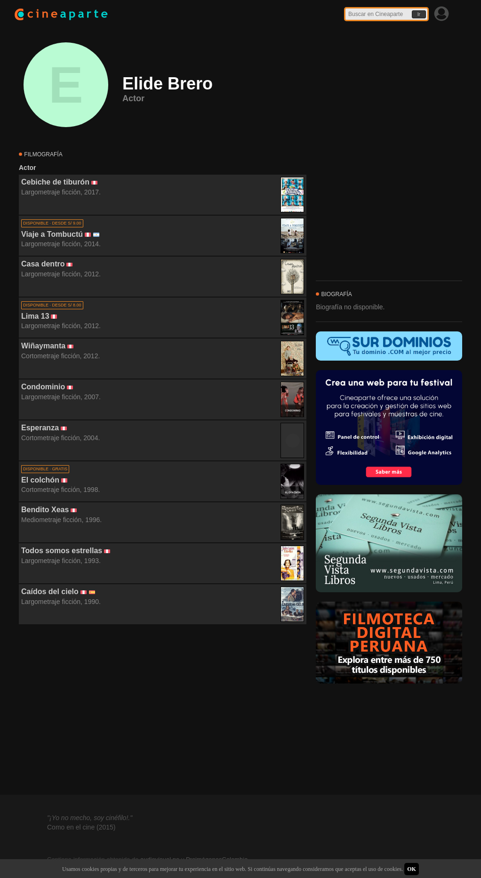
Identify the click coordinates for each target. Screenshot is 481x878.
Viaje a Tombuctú (52, 234)
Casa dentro (42, 264)
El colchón (40, 480)
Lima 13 (35, 316)
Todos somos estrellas (61, 551)
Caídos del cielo (50, 592)
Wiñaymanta (43, 346)
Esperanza (40, 428)
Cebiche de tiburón (55, 182)
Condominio (43, 387)
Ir (418, 14)
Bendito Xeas (45, 510)
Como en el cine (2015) (81, 827)
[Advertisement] (162, 710)
